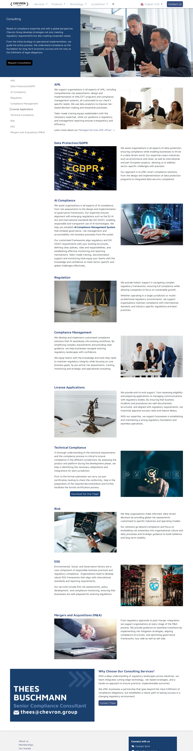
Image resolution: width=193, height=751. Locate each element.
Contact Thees (108, 703)
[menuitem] (41, 4)
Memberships (26, 744)
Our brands (25, 748)
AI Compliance (18, 92)
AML (12, 80)
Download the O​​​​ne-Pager (85, 493)
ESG (12, 126)
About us (23, 741)
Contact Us (174, 4)
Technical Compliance (22, 115)
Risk (12, 120)
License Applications (22, 109)
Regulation (16, 97)
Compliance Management (24, 103)
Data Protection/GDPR (22, 86)
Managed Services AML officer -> (97, 130)
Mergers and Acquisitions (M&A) (27, 132)
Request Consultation (19, 62)
